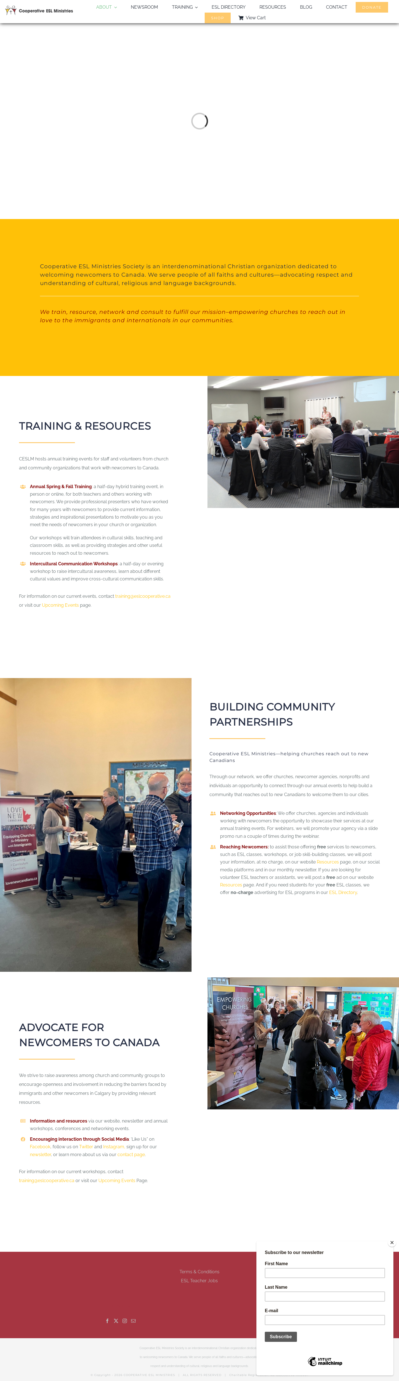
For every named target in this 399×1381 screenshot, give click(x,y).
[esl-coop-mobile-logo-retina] (39, 7)
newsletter (40, 1154)
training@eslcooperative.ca (143, 596)
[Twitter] (116, 1321)
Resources (328, 862)
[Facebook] (107, 1321)
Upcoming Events (60, 605)
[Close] (392, 1242)
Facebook (40, 1146)
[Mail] (133, 1321)
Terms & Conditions (199, 1271)
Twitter (86, 1146)
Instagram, (114, 1146)
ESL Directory (343, 892)
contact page (131, 1154)
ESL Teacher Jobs (199, 1280)
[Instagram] (124, 1321)
